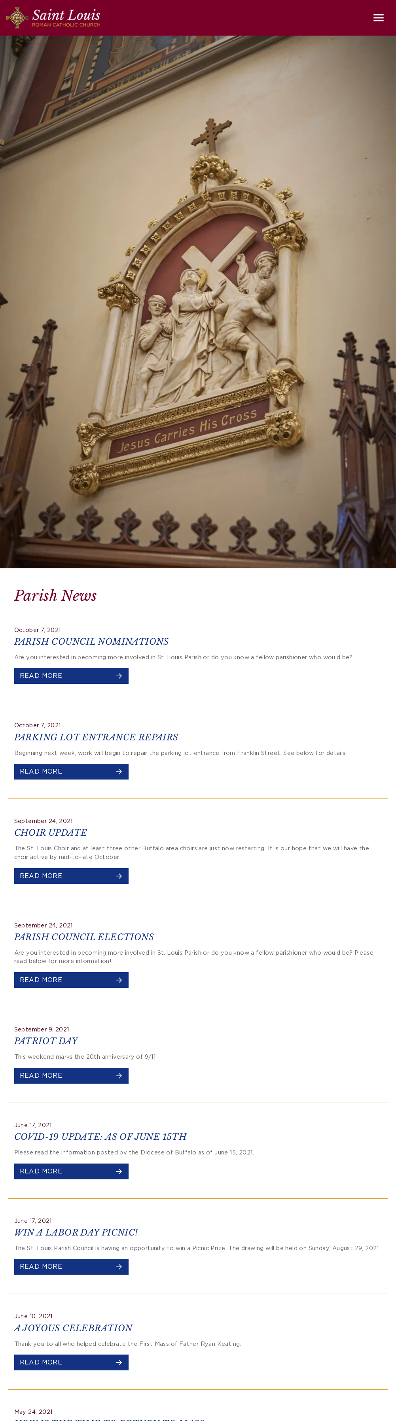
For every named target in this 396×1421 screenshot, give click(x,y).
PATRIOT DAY (46, 1041)
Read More (71, 676)
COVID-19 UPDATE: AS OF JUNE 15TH (100, 1137)
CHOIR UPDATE (50, 832)
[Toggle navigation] (379, 18)
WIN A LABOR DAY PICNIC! (76, 1232)
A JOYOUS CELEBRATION (73, 1328)
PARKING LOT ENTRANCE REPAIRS (96, 737)
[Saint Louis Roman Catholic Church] (53, 17)
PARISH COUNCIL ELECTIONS (84, 937)
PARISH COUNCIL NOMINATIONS (91, 641)
